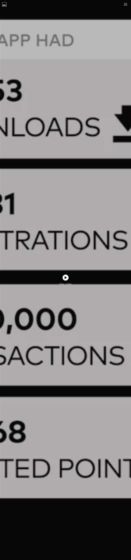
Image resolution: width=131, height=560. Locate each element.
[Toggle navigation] (125, 4)
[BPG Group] (4, 4)
